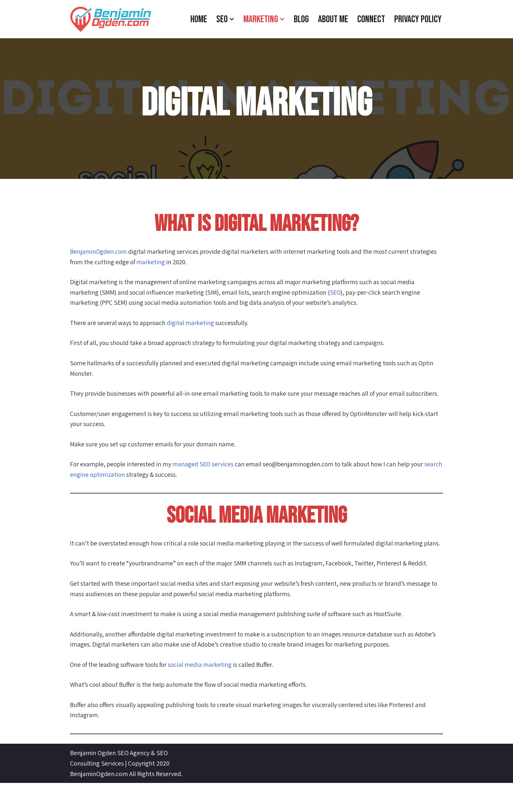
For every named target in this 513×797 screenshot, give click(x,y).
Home (198, 19)
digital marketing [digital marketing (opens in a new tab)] (192, 324)
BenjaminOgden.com (99, 252)
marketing (153, 262)
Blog (301, 19)
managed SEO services (204, 466)
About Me (333, 19)
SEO (338, 293)
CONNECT (371, 19)
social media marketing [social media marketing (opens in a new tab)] (204, 678)
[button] (231, 19)
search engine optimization (107, 477)
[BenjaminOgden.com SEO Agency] (111, 19)
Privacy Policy (418, 19)
